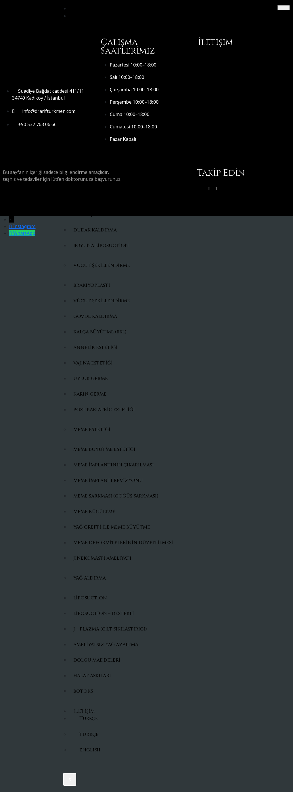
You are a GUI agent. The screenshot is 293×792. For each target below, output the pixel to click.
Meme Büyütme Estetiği (104, 449)
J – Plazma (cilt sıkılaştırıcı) (110, 629)
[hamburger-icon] (283, 8)
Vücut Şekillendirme (101, 265)
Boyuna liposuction (101, 245)
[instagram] (209, 188)
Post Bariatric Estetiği (104, 410)
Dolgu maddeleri (96, 660)
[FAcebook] (216, 188)
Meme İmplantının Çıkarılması (113, 465)
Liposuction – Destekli (103, 613)
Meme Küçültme (94, 511)
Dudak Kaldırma (95, 230)
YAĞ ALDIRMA (89, 578)
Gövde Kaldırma (95, 316)
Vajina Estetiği (93, 363)
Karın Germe (90, 394)
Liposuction (90, 598)
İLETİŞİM (84, 711)
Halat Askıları (92, 676)
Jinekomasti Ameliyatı (102, 558)
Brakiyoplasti (91, 285)
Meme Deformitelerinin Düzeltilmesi (116, 543)
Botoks (83, 691)
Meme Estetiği (91, 429)
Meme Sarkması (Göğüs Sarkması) (115, 496)
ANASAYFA (85, 8)
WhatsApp (24, 233)
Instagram (24, 226)
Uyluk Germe (90, 378)
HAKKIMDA (87, 16)
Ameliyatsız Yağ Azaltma (105, 644)
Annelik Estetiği (95, 347)
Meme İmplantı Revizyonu (108, 480)
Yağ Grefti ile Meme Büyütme (111, 527)
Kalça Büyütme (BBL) (100, 332)
